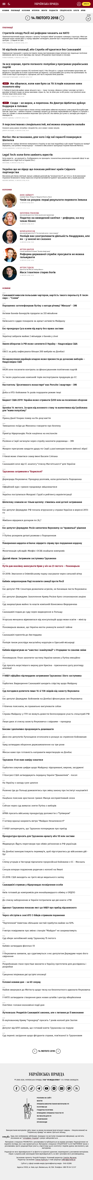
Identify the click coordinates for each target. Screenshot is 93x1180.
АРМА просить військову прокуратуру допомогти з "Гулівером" (36, 813)
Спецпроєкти (66, 10)
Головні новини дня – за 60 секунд (21, 982)
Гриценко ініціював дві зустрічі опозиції (24, 974)
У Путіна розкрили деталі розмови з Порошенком (29, 535)
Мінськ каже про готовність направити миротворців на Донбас (37, 752)
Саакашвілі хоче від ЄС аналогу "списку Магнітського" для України (38, 464)
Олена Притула (41, 1160)
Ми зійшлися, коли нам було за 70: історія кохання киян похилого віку (42, 85)
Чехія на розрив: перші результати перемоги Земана (53, 199)
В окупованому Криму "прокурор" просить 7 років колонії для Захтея (39, 1020)
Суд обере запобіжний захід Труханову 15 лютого (29, 938)
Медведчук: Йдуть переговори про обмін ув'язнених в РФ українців (39, 843)
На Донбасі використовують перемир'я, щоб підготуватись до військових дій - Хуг (45, 853)
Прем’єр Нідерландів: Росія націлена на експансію (29, 433)
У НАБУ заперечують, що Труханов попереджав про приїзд (34, 828)
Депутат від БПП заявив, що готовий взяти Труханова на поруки (38, 1027)
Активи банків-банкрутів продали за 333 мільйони (29, 313)
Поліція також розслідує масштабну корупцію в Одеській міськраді (38, 642)
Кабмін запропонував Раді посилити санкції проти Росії (33, 581)
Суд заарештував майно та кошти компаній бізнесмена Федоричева (39, 604)
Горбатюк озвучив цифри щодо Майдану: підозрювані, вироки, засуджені (42, 767)
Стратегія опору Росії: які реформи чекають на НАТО (35, 33)
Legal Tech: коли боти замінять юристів (27, 154)
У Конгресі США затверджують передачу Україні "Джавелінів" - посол (39, 775)
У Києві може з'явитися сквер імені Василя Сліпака (30, 456)
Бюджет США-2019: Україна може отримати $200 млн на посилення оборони (44, 400)
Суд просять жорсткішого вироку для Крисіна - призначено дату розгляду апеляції (42, 666)
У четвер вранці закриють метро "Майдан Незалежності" (33, 821)
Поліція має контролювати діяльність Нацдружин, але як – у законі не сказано (55, 237)
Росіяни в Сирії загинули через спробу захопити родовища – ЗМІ (38, 441)
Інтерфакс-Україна (30, 1138)
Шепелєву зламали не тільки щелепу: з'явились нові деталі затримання (42, 502)
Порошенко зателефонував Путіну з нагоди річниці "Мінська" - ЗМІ (39, 305)
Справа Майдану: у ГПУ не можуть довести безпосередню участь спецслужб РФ (46, 714)
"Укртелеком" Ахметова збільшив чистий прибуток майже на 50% (38, 923)
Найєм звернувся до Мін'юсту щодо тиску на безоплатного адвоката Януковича (46, 989)
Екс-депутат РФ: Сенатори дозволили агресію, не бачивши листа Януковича (44, 589)
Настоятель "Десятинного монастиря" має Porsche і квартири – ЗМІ (39, 384)
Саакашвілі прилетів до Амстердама (22, 634)
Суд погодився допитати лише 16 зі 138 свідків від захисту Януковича (40, 691)
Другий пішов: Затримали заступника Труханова (29, 558)
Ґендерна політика (45, 1110)
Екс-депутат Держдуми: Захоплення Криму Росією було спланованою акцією (44, 596)
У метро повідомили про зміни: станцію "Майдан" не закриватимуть (39, 930)
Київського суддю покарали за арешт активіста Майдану (33, 321)
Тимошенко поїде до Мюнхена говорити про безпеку (31, 425)
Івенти (44, 10)
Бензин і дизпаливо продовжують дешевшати (28, 729)
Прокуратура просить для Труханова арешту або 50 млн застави (38, 836)
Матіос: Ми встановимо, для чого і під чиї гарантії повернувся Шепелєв (41, 138)
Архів (83, 10)
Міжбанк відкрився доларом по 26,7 (21, 520)
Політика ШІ (42, 1107)
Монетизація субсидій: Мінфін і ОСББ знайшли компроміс (33, 550)
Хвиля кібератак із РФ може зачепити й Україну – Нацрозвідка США (39, 343)
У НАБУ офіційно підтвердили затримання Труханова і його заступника (41, 675)
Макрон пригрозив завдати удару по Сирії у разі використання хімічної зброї (44, 448)
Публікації (15, 10)
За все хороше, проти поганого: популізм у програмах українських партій (45, 65)
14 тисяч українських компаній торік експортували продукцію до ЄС (39, 377)
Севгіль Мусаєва (69, 1158)
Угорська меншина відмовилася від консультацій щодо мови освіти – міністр (44, 619)
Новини (5, 10)
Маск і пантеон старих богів (38, 272)
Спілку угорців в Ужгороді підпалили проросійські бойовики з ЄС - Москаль (43, 861)
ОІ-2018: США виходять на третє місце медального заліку (33, 877)
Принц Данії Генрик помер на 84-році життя (26, 418)
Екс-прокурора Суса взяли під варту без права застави (32, 328)
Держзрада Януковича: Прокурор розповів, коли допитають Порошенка (42, 479)
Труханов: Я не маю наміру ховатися (22, 759)
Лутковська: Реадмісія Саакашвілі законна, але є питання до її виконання (43, 1012)
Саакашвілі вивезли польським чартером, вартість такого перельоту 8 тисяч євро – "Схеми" (45, 296)
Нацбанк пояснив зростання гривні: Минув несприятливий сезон (38, 798)
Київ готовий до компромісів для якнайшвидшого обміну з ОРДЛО (38, 892)
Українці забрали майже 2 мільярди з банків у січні (30, 336)
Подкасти (53, 10)
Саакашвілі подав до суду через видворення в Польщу (32, 611)
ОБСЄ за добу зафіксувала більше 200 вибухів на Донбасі (33, 351)
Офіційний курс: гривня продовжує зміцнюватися (29, 486)
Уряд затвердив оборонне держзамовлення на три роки (33, 744)
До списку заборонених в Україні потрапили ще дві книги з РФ (37, 900)
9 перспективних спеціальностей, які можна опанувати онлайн (43, 124)
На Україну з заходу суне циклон (20, 782)
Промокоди (42, 1122)
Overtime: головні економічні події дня (23, 1005)
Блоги (76, 10)
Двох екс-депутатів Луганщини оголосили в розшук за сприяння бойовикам (44, 736)
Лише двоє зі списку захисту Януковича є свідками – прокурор (36, 721)
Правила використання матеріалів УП (53, 1104)
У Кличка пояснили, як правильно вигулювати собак (31, 706)
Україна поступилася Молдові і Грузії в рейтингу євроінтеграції (37, 494)
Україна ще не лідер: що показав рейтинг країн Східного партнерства (38, 171)
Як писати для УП (44, 1116)
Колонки (26, 10)
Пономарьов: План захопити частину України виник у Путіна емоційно (41, 657)
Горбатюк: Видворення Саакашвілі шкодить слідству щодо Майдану (39, 683)
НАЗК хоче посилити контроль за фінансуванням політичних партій (39, 369)
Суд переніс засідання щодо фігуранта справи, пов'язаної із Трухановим (42, 1035)
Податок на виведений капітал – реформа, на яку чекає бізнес (52, 219)
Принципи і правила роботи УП (50, 1113)
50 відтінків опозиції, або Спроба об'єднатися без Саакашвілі (41, 49)
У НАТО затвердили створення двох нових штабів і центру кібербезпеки (41, 997)
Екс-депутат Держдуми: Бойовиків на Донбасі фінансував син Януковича (42, 698)
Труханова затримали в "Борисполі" (22, 471)
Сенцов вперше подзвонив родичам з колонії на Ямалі (32, 869)
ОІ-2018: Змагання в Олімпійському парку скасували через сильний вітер (42, 573)
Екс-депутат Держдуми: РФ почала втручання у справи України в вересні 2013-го (45, 511)
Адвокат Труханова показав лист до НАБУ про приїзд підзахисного (39, 907)
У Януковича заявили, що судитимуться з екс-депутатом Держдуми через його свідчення (45, 955)
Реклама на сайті (44, 1098)
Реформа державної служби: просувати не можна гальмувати (52, 256)
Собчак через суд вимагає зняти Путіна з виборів (29, 805)
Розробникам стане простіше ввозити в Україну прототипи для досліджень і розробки (44, 965)
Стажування (42, 1119)
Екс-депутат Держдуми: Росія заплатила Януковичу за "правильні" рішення (44, 528)
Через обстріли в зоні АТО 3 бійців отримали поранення (33, 915)
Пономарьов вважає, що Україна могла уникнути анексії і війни (37, 627)
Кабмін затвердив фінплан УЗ (18, 945)
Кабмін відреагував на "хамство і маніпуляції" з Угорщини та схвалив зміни (44, 650)
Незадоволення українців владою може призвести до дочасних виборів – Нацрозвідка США (43, 360)
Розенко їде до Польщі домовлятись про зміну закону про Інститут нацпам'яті (45, 790)
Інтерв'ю (35, 10)
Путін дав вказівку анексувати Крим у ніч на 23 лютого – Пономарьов (41, 566)
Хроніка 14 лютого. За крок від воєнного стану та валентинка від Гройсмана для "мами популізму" (44, 409)
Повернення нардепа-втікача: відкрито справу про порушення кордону (42, 543)
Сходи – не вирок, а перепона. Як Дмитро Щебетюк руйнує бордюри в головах (44, 104)
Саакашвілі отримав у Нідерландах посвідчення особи (32, 884)
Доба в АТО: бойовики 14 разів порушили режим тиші (31, 392)
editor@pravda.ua (68, 1160)
